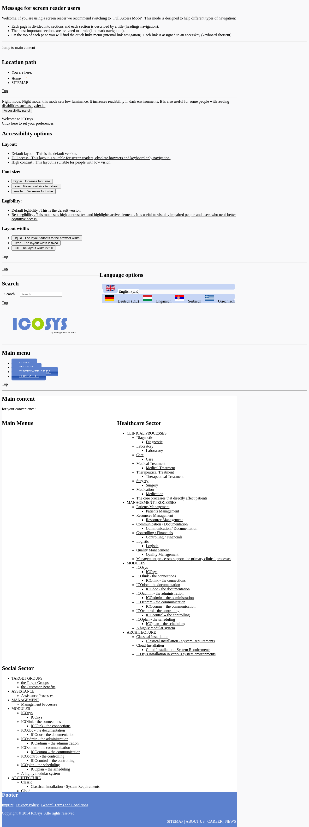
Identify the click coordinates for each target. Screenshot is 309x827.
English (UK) (120, 291)
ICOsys (142, 567)
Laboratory (144, 446)
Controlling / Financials (154, 533)
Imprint (7, 805)
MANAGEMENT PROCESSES (151, 502)
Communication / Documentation (162, 524)
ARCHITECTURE (141, 632)
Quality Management (152, 550)
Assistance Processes (37, 696)
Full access (91, 158)
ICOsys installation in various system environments (175, 654)
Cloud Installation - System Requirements (178, 650)
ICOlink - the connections (156, 576)
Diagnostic (144, 438)
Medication (145, 489)
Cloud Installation (150, 645)
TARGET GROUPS (27, 678)
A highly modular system (155, 628)
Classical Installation (152, 637)
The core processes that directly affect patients (171, 498)
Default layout (44, 154)
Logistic (142, 541)
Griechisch (218, 301)
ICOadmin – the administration (170, 598)
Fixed (36, 243)
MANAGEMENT (25, 700)
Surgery (142, 481)
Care (139, 455)
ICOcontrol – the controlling (168, 615)
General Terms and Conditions (64, 805)
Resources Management (154, 515)
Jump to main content (18, 47)
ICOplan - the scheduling (155, 619)
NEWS (230, 821)
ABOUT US (195, 821)
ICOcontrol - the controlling (157, 611)
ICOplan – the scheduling (165, 624)
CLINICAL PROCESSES (146, 433)
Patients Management (152, 507)
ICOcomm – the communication (171, 606)
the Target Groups (35, 683)
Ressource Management (164, 520)
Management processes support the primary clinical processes (183, 559)
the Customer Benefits (38, 687)
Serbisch (187, 301)
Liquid (46, 238)
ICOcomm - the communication (160, 602)
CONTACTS (29, 376)
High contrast (61, 162)
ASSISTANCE (23, 691)
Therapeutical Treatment (155, 472)
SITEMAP (175, 821)
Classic (26, 782)
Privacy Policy (27, 805)
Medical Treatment (150, 463)
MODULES (136, 563)
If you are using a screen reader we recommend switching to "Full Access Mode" (80, 18)
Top (5, 91)
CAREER (214, 821)
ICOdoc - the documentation (158, 585)
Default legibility (47, 210)
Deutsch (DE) (121, 301)
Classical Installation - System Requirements (180, 641)
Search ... (11, 294)
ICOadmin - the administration (160, 593)
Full (33, 248)
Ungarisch (156, 301)
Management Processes (39, 704)
